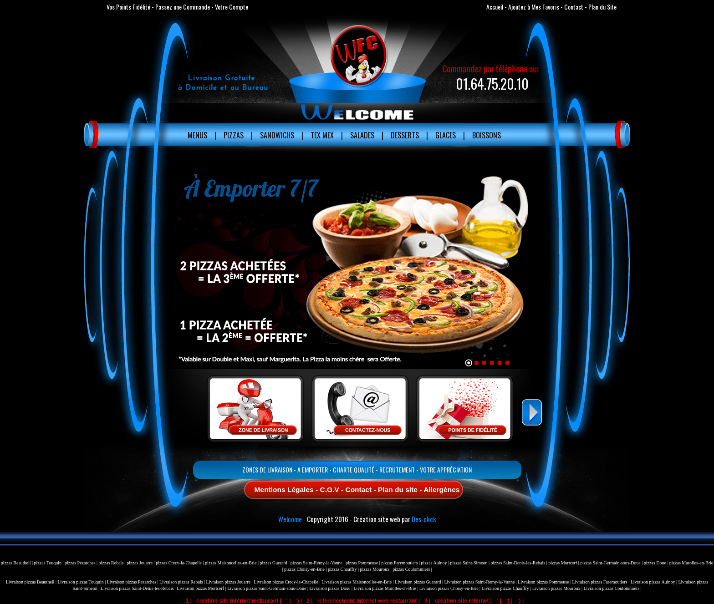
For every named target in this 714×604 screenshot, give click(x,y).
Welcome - (292, 519)
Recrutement (397, 469)
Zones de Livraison (267, 469)
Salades (362, 135)
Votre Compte (231, 6)
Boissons (486, 135)
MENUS (197, 135)
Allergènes (441, 489)
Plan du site (398, 489)
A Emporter (312, 469)
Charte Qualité (353, 469)
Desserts (405, 135)
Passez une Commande (182, 6)
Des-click (424, 519)
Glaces (445, 135)
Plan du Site (602, 6)
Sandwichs (277, 135)
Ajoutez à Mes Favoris (533, 6)
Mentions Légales (284, 489)
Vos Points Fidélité (128, 6)
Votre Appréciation (446, 469)
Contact (573, 6)
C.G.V (329, 489)
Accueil (494, 6)
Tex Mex (322, 135)
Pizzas (234, 135)
